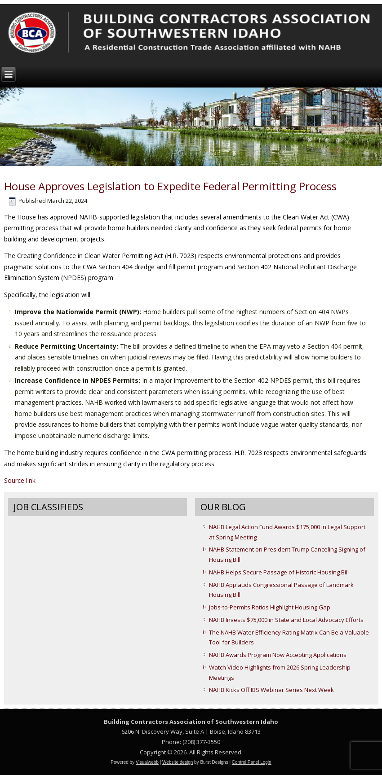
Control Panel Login (251, 762)
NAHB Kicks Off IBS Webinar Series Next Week (271, 690)
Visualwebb (147, 762)
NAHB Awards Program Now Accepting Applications (277, 655)
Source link (20, 480)
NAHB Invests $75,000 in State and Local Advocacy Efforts (286, 620)
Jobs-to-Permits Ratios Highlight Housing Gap (269, 607)
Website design (177, 762)
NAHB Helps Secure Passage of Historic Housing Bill (279, 572)
